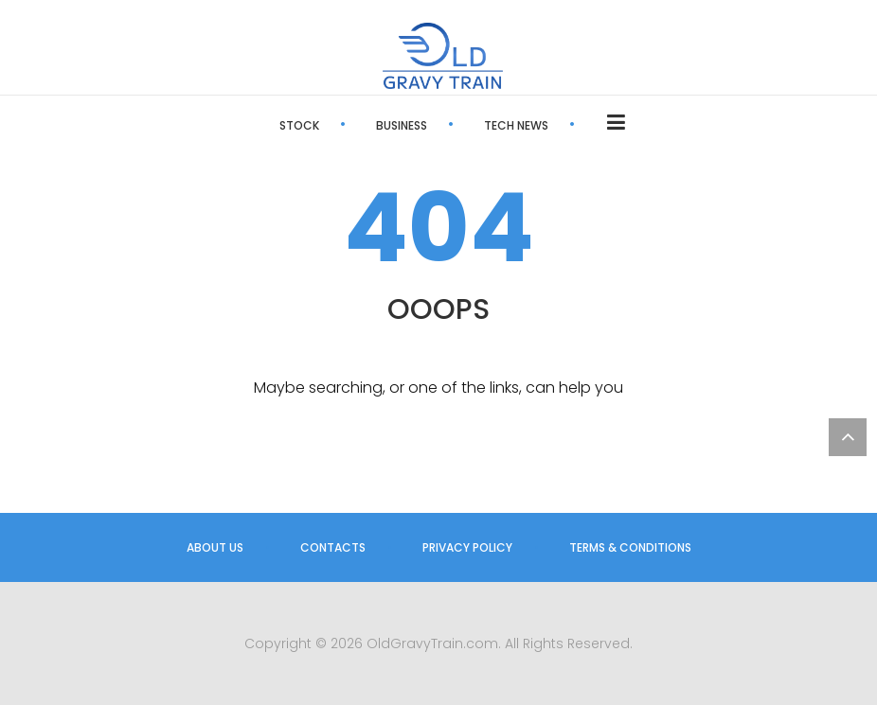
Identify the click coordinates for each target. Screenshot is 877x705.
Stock (299, 125)
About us (215, 547)
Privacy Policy (467, 547)
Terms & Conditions (630, 547)
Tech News (516, 125)
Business (401, 125)
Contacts (333, 547)
